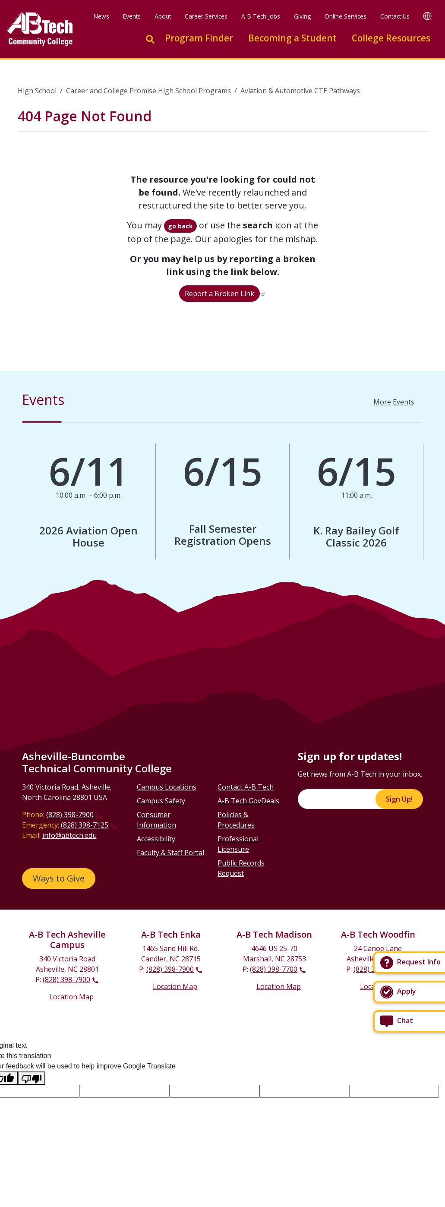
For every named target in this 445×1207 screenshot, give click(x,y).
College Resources (391, 38)
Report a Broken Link (219, 293)
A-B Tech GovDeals (248, 801)
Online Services (345, 16)
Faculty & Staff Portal (170, 852)
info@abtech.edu (69, 835)
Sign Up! (399, 799)
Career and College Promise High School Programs (148, 90)
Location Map (71, 997)
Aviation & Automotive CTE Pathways (300, 90)
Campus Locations (166, 787)
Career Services (206, 16)
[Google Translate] (427, 15)
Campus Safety (161, 801)
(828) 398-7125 (84, 825)
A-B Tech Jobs (260, 16)
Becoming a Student (292, 38)
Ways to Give (59, 878)
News (101, 16)
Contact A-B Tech (246, 787)
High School (37, 90)
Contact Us (395, 16)
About (163, 16)
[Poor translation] (31, 1078)
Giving (302, 16)
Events (132, 16)
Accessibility (156, 839)
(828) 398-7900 (70, 814)
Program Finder (199, 38)
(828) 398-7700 (273, 969)
